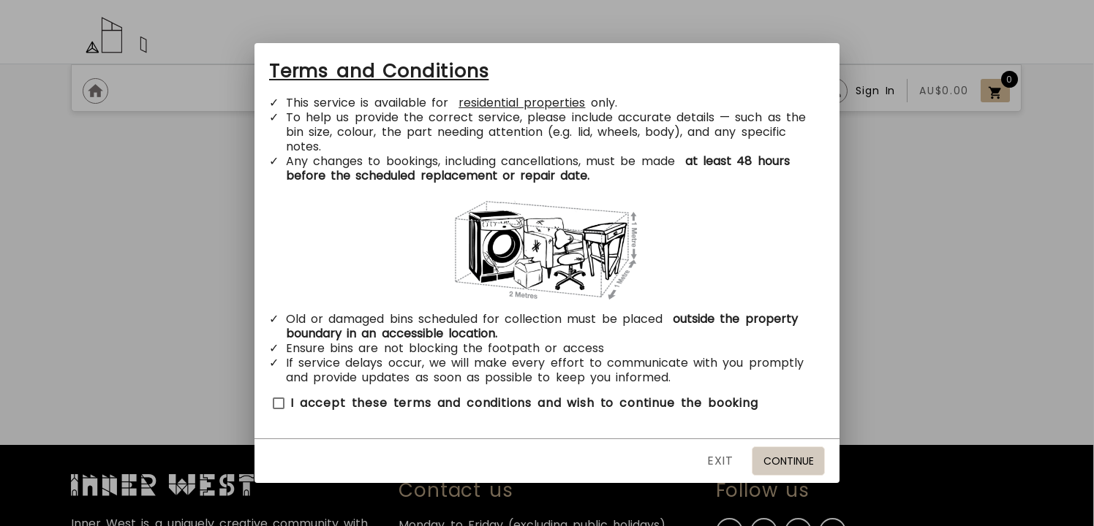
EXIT (720, 460)
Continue (788, 461)
